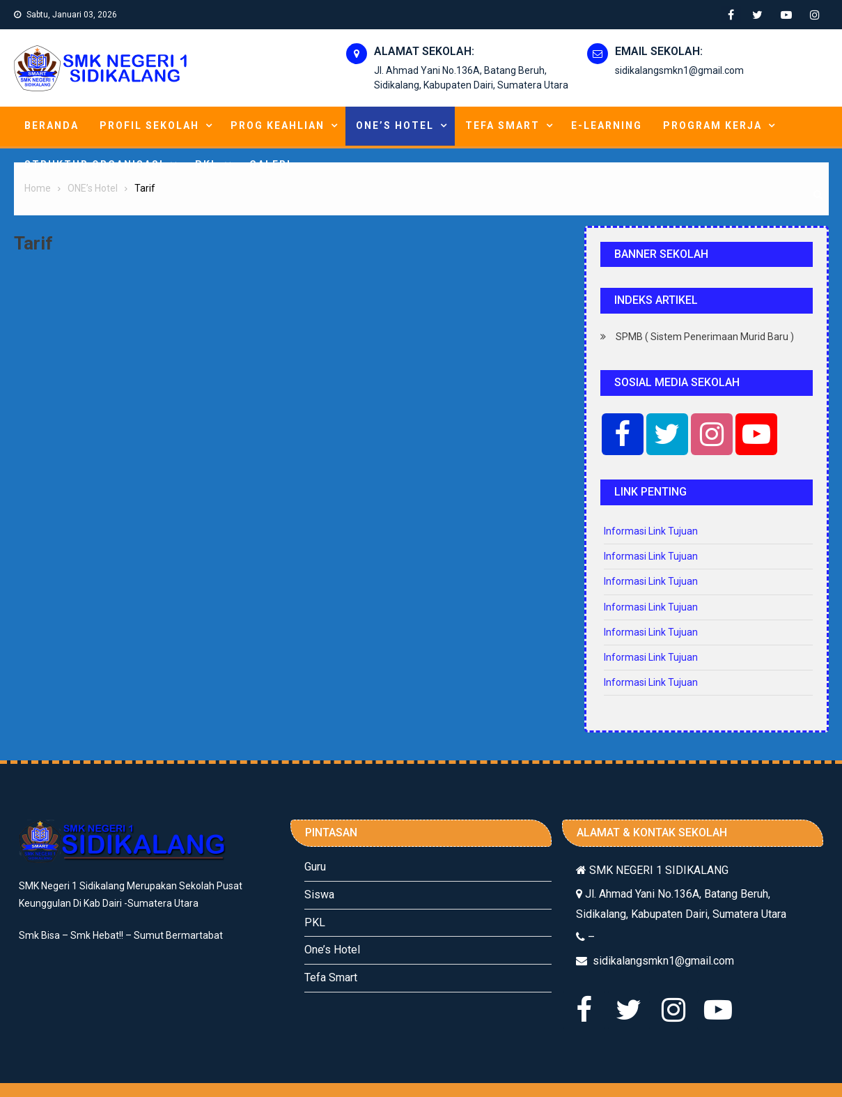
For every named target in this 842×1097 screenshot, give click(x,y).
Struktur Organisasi (94, 164)
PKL (206, 164)
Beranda (51, 125)
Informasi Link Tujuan (651, 531)
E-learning (606, 125)
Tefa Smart (502, 125)
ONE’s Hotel (395, 125)
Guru (315, 866)
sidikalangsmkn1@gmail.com (679, 70)
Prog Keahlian (278, 125)
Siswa (319, 894)
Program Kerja (712, 125)
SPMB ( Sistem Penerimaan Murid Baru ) (705, 336)
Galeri (270, 164)
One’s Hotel (332, 949)
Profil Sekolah (149, 125)
